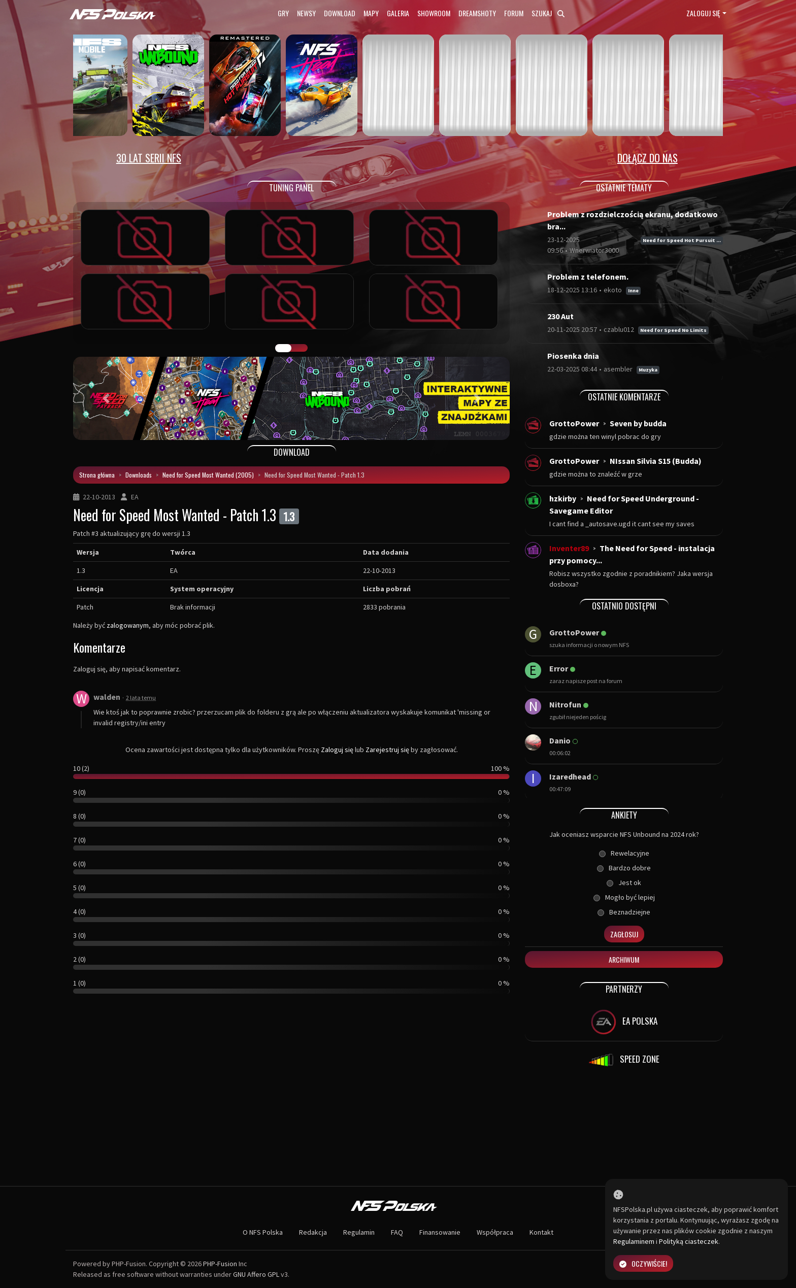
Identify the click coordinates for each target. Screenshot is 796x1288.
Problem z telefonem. (587, 277)
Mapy (371, 13)
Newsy (306, 13)
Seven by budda (638, 423)
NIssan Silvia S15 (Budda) (656, 461)
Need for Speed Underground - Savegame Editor (624, 504)
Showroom (433, 13)
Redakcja (313, 1232)
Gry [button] (283, 13)
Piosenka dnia (573, 356)
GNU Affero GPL (256, 1274)
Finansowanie (439, 1232)
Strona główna (97, 475)
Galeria (398, 13)
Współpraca (495, 1232)
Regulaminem (633, 1241)
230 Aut (560, 316)
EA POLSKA (624, 1022)
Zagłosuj (624, 934)
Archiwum (624, 959)
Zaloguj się (703, 13)
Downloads (138, 475)
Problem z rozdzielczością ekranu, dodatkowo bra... (632, 220)
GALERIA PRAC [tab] (283, 348)
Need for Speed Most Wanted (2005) (208, 475)
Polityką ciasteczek (688, 1241)
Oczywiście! (643, 1263)
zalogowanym (128, 625)
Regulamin (359, 1232)
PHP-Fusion (220, 1263)
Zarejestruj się (387, 749)
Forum (513, 13)
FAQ (397, 1232)
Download (339, 13)
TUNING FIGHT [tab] (299, 348)
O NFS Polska (263, 1232)
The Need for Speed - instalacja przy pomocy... (632, 554)
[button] (106, 398)
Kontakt (541, 1232)
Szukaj (548, 13)
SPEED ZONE (623, 1060)
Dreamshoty (477, 13)
